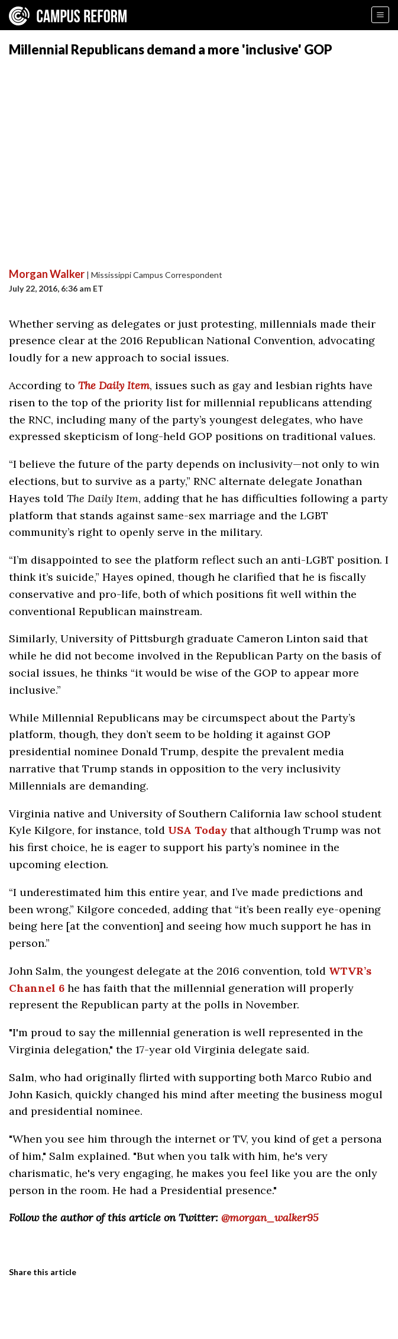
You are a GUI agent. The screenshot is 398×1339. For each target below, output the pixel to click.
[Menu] (380, 15)
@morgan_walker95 (269, 1217)
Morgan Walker (47, 273)
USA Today (197, 830)
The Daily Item (114, 385)
